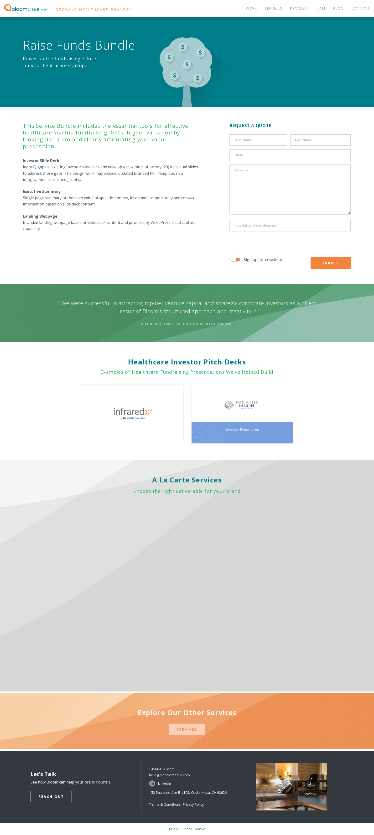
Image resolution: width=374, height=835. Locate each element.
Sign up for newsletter (264, 259)
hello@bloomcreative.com (169, 775)
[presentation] (258, 242)
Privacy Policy (193, 804)
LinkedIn (160, 783)
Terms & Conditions (166, 804)
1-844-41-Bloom (162, 769)
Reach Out (51, 796)
